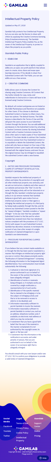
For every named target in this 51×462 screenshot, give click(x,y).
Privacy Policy (22, 428)
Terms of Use (22, 423)
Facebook (7, 426)
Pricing (37, 436)
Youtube (7, 431)
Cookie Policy (22, 433)
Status (37, 431)
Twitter (6, 436)
